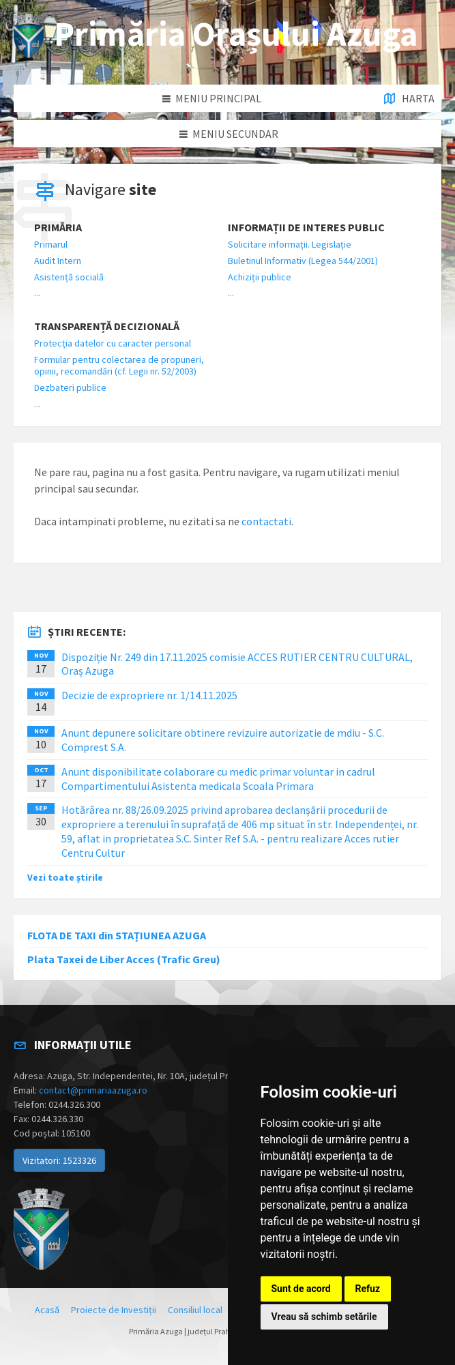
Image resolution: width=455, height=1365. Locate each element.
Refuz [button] (368, 1288)
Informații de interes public (306, 227)
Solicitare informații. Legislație (289, 244)
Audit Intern (57, 260)
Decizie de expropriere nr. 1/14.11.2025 (149, 695)
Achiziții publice (259, 277)
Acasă (47, 1310)
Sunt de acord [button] (301, 1288)
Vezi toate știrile (65, 877)
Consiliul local (195, 1310)
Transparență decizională (106, 326)
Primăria (58, 227)
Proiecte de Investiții (113, 1310)
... (37, 293)
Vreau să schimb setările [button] (324, 1316)
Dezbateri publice (70, 387)
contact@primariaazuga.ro (93, 1090)
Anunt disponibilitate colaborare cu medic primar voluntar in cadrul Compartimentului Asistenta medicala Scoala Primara (218, 779)
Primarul (51, 244)
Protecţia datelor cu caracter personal (112, 343)
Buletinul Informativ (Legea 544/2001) (303, 260)
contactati (266, 521)
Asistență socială (69, 277)
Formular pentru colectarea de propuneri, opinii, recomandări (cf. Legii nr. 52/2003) (119, 365)
